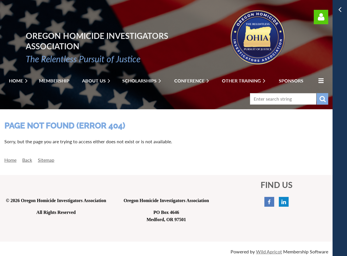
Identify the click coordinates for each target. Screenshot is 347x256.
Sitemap (46, 160)
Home (10, 160)
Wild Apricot (269, 251)
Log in (321, 17)
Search (322, 99)
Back (27, 160)
